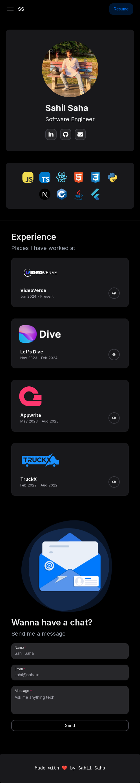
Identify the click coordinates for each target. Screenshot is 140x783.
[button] (70, 568)
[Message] (70, 702)
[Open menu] (10, 9)
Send (70, 725)
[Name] (70, 653)
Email (19, 669)
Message (22, 691)
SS (21, 9)
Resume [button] (121, 8)
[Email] (70, 675)
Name (19, 647)
